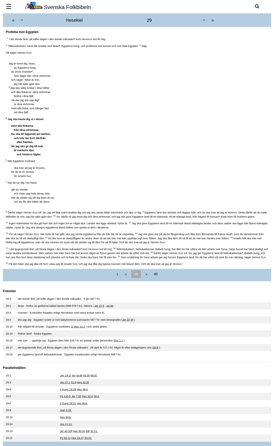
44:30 (109, 305)
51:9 (73, 382)
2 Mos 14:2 (78, 326)
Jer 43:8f (77, 375)
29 (136, 274)
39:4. (97, 396)
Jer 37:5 (99, 305)
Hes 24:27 (77, 437)
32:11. (94, 431)
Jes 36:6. (82, 403)
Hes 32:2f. (83, 382)
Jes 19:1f (65, 375)
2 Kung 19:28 (68, 389)
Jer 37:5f (127, 319)
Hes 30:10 (79, 431)
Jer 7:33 (76, 396)
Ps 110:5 (65, 396)
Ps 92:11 (65, 437)
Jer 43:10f (66, 431)
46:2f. (93, 375)
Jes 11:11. (66, 424)
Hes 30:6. (66, 417)
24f (88, 431)
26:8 (155, 347)
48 (155, 274)
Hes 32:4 (87, 396)
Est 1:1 (119, 340)
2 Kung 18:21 (68, 403)
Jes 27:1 (65, 382)
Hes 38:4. (82, 389)
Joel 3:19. (66, 410)
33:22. (88, 437)
